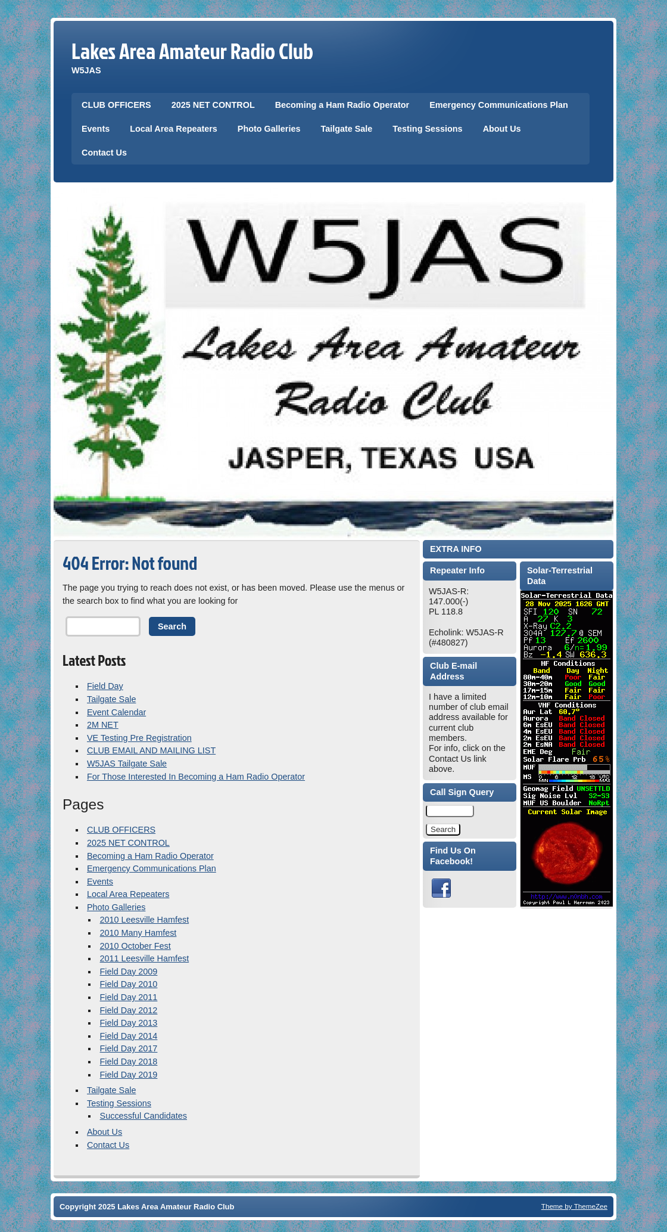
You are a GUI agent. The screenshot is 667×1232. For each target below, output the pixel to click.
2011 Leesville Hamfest (144, 958)
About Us (502, 129)
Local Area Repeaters (173, 129)
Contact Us (104, 152)
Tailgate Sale (346, 129)
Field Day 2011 (129, 997)
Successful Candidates (143, 1116)
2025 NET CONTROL (213, 105)
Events (96, 129)
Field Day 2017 (129, 1048)
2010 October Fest (135, 946)
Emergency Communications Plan (498, 105)
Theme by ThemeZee (574, 1206)
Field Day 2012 (129, 1010)
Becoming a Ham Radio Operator (342, 105)
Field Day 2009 (129, 971)
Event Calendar (116, 712)
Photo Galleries (269, 129)
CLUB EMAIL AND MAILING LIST (151, 750)
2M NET (103, 725)
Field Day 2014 (129, 1036)
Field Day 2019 (129, 1074)
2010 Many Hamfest (138, 933)
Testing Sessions (427, 129)
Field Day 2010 (129, 984)
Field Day (105, 686)
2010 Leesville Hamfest (144, 919)
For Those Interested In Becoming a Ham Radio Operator (196, 776)
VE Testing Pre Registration (139, 738)
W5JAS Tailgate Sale (127, 763)
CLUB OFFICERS (116, 105)
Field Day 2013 (129, 1023)
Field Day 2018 (129, 1061)
